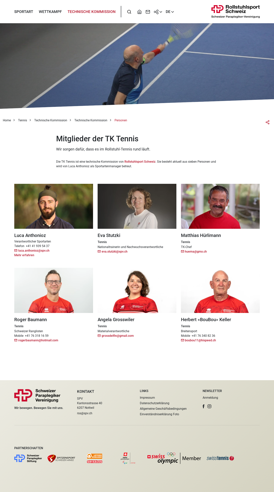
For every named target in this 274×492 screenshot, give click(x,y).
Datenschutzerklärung (154, 403)
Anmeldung (210, 397)
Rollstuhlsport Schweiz (139, 163)
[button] (204, 406)
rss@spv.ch (84, 413)
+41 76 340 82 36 (203, 337)
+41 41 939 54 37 (37, 247)
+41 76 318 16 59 (37, 337)
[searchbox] (129, 12)
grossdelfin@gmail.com (118, 337)
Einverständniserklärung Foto (159, 414)
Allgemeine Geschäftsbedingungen (163, 408)
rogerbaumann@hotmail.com (38, 341)
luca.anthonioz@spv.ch (33, 252)
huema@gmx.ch (196, 253)
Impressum (147, 397)
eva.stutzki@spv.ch (114, 253)
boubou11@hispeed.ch (200, 341)
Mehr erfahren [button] (24, 256)
